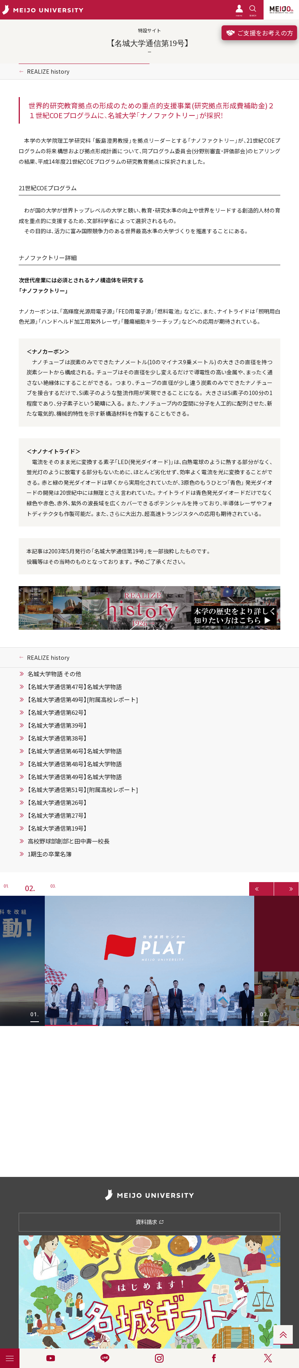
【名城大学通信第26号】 (57, 802)
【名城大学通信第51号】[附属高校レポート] (83, 789)
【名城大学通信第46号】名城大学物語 (75, 751)
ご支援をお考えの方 (259, 32)
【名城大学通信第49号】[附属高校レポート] (83, 699)
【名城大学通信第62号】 (57, 712)
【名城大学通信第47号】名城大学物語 (75, 686)
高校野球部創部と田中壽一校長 (68, 841)
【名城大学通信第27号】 (57, 815)
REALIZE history (48, 71)
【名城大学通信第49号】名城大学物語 (75, 777)
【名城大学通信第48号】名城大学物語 (75, 764)
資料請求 (149, 1222)
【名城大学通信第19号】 (57, 828)
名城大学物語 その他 (54, 674)
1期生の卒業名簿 (50, 854)
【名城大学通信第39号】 (57, 725)
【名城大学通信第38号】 (57, 738)
